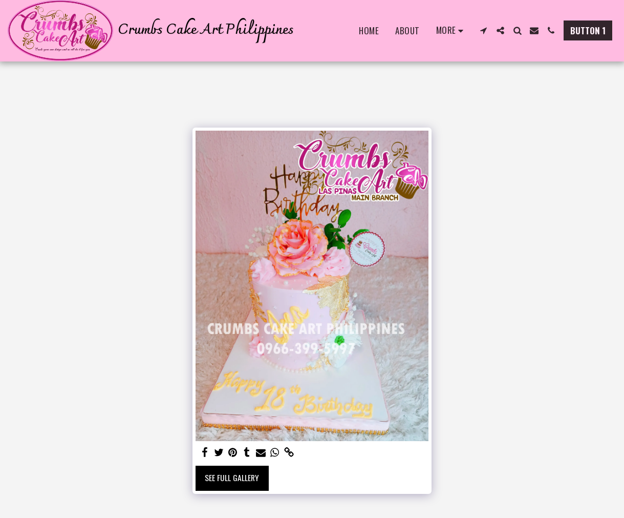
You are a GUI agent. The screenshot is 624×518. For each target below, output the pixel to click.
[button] (483, 30)
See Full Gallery (232, 477)
